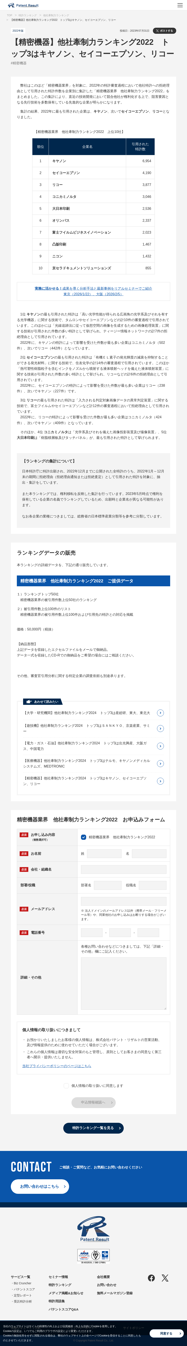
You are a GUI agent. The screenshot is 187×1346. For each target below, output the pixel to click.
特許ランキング (60, 1285)
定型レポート (23, 1295)
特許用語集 (57, 1301)
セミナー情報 (58, 1277)
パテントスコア (24, 1289)
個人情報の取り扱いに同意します (93, 1085)
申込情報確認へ (93, 1102)
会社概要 (103, 1277)
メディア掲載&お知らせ (66, 1293)
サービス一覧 (20, 1277)
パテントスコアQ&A (63, 1309)
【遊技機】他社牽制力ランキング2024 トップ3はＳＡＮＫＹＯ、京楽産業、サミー (86, 728)
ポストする (166, 30)
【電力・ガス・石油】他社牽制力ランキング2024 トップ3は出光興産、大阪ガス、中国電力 (85, 746)
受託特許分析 (23, 1301)
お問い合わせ (106, 1285)
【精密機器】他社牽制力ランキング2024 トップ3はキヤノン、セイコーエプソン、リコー (85, 781)
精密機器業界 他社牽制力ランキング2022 (118, 837)
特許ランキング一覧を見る (93, 1128)
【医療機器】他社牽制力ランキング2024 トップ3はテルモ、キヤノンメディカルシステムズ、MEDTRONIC (86, 763)
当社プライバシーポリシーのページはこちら (56, 1066)
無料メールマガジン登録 (115, 1293)
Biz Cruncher (22, 1283)
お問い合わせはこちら (39, 1186)
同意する (166, 1333)
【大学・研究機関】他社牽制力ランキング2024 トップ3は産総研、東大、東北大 (86, 713)
